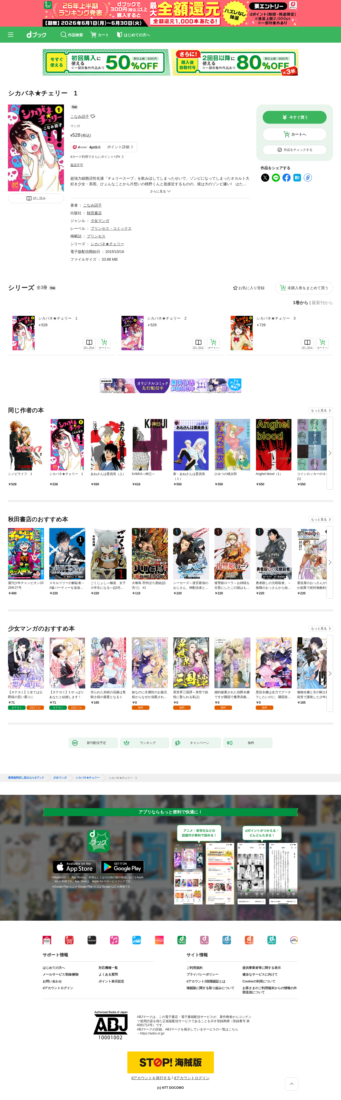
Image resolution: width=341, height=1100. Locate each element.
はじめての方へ (54, 968)
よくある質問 (108, 974)
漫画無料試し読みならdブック (26, 777)
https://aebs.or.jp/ (152, 1033)
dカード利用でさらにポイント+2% (95, 157)
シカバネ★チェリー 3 (276, 318)
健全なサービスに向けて (260, 974)
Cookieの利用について (258, 981)
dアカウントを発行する (151, 1078)
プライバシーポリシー (202, 974)
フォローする (92, 116)
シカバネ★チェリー (107, 244)
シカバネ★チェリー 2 (166, 318)
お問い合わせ (52, 981)
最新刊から (322, 303)
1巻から (300, 303)
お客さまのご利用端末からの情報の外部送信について (269, 990)
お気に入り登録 (251, 288)
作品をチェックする (298, 150)
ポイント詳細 (118, 147)
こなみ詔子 (79, 116)
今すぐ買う (298, 117)
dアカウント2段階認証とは (205, 981)
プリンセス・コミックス (111, 228)
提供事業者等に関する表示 (261, 968)
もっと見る (319, 410)
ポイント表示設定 (111, 981)
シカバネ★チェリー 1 (58, 318)
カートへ (298, 134)
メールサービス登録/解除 (61, 974)
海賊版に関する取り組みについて (210, 988)
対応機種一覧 (108, 968)
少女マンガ (100, 221)
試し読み (39, 198)
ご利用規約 (194, 968)
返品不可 (76, 165)
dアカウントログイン (58, 988)
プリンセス (96, 236)
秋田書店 (94, 213)
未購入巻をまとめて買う (307, 288)
